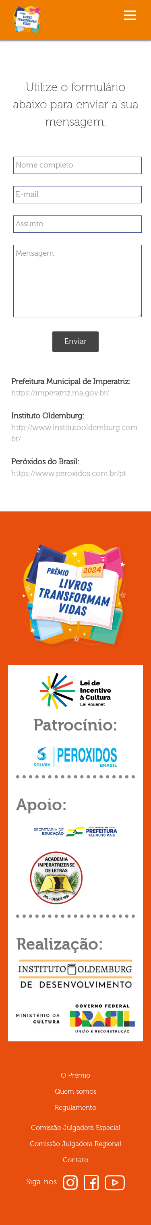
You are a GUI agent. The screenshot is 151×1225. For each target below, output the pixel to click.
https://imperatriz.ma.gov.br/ (60, 393)
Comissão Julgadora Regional (75, 1144)
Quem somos (75, 1091)
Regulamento (75, 1107)
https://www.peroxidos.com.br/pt (68, 473)
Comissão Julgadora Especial (75, 1128)
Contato (75, 1160)
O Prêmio (75, 1075)
